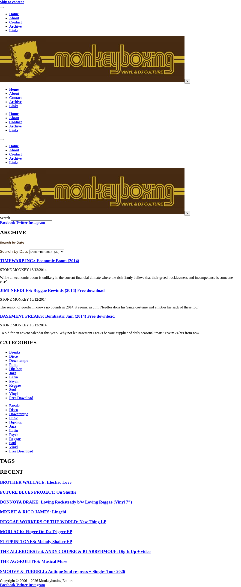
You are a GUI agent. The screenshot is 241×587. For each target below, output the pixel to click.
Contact (15, 22)
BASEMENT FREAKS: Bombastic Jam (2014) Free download (57, 316)
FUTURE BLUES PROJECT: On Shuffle (38, 492)
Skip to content (12, 2)
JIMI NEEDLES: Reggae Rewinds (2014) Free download (52, 290)
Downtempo (18, 361)
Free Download (21, 398)
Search (5, 218)
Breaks (14, 352)
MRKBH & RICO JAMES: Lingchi (33, 511)
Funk (13, 365)
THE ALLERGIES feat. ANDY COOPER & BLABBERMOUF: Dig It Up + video (75, 551)
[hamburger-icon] (2, 7)
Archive (15, 26)
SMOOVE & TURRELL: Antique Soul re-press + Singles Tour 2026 (62, 571)
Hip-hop (15, 369)
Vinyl (13, 394)
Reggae (15, 385)
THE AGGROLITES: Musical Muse (33, 561)
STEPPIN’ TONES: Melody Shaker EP (36, 541)
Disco (13, 356)
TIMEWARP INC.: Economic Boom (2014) (39, 260)
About (14, 18)
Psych (13, 381)
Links (13, 30)
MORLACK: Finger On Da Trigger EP (36, 531)
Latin (13, 377)
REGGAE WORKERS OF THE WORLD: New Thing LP (53, 521)
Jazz (12, 373)
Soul (12, 389)
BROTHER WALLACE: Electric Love (35, 482)
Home (14, 14)
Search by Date (14, 251)
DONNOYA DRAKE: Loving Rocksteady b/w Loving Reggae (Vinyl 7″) (66, 502)
